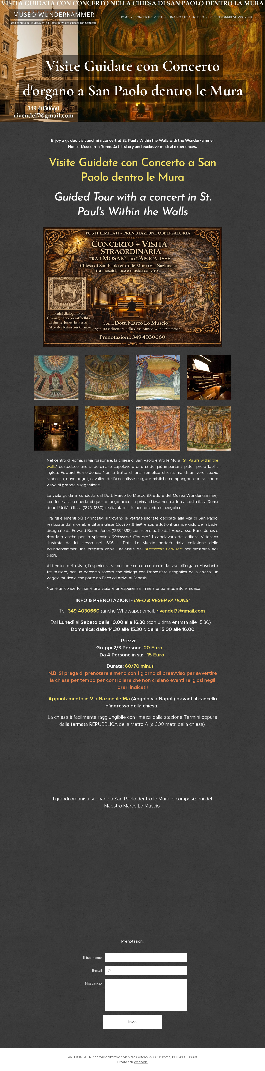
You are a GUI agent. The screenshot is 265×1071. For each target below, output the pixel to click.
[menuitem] (127, 17)
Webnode (141, 1062)
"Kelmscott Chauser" (163, 549)
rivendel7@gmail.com (180, 611)
